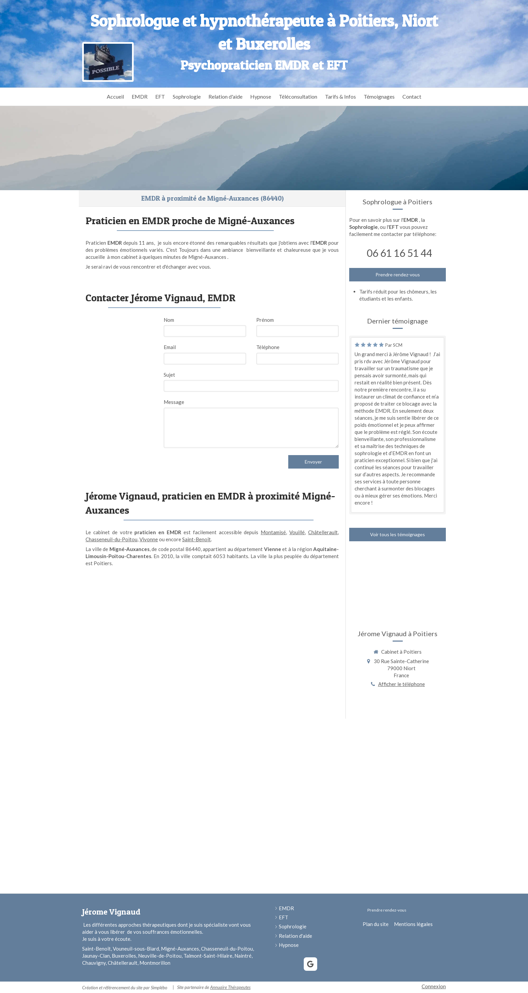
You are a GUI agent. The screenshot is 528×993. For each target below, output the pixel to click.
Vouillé (297, 532)
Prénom (265, 320)
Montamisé (273, 532)
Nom (169, 320)
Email (170, 347)
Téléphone (267, 347)
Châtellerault (323, 532)
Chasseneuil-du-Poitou (111, 539)
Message (174, 402)
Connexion (434, 986)
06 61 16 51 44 (399, 253)
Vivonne (148, 539)
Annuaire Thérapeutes (230, 987)
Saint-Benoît (196, 539)
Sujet (169, 375)
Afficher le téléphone (401, 684)
